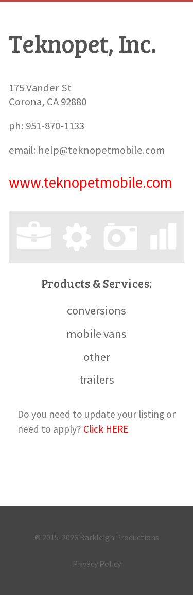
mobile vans (96, 333)
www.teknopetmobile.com (90, 182)
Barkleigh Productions (119, 537)
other (96, 357)
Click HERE (105, 429)
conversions (96, 310)
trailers (96, 379)
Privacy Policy (97, 563)
